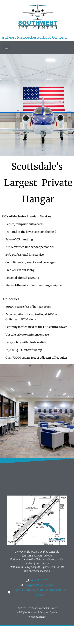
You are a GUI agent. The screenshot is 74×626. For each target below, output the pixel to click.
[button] (6, 47)
